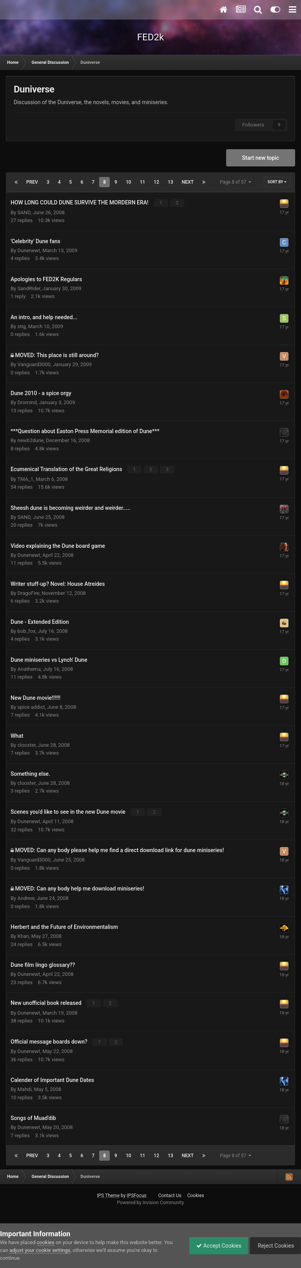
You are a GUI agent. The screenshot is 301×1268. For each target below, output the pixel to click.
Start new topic (260, 158)
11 (142, 182)
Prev (32, 182)
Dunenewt (28, 250)
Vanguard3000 (34, 364)
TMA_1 (25, 479)
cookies (45, 1242)
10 (128, 182)
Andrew (25, 898)
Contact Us (169, 1195)
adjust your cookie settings (39, 1250)
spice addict (31, 707)
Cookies (195, 1195)
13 (170, 182)
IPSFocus (136, 1195)
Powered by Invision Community (150, 1202)
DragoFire (28, 593)
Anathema (29, 669)
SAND (23, 212)
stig (21, 326)
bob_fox (26, 631)
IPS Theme (108, 1195)
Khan (23, 936)
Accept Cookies (215, 1246)
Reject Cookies (274, 1246)
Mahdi (24, 1088)
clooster (26, 745)
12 (156, 182)
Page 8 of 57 (235, 182)
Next (188, 182)
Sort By (277, 182)
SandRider (28, 288)
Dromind (26, 402)
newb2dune (30, 440)
